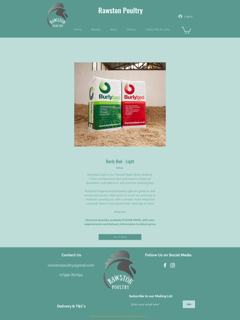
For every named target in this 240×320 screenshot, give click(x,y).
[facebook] (165, 265)
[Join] (189, 304)
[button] (186, 30)
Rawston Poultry (120, 10)
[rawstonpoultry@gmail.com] (71, 265)
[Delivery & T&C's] (71, 306)
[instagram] (173, 265)
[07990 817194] (71, 274)
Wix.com (143, 316)
